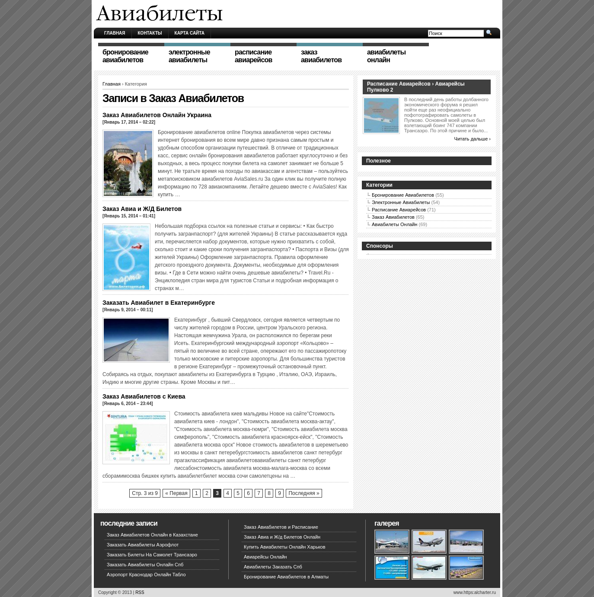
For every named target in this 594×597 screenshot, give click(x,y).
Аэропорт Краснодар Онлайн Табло (146, 574)
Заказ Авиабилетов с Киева (143, 396)
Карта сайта (189, 33)
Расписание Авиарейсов (399, 209)
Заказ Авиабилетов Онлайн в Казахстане (152, 534)
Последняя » (303, 493)
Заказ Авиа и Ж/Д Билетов (142, 208)
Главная (114, 33)
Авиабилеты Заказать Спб (273, 566)
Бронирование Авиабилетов (403, 195)
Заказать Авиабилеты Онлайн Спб (145, 564)
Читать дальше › (472, 138)
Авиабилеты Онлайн (394, 224)
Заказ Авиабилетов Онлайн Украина (156, 115)
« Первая (176, 493)
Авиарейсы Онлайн (265, 556)
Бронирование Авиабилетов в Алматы (286, 576)
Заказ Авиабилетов (393, 217)
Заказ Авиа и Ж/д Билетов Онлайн (282, 537)
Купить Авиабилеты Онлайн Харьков (285, 546)
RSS (139, 592)
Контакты (150, 33)
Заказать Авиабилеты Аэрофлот (143, 544)
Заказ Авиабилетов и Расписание (281, 527)
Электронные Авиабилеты (401, 202)
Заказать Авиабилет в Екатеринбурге (158, 302)
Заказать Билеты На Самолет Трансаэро (152, 554)
